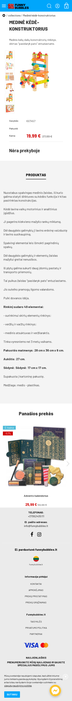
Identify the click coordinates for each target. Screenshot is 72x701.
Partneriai (36, 634)
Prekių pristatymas (36, 596)
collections (14, 15)
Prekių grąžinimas (36, 602)
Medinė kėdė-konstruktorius (39, 15)
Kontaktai (36, 583)
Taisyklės (36, 621)
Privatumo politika (36, 627)
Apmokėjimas (36, 590)
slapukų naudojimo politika (18, 685)
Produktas (36, 175)
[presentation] (68, 463)
